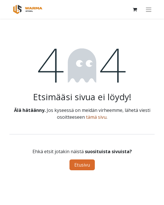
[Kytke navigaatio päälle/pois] (149, 9)
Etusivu (82, 165)
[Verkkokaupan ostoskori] (134, 9)
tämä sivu (96, 117)
